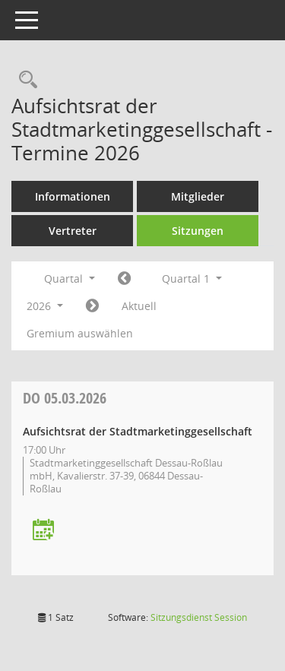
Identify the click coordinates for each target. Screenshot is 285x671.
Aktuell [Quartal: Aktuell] (139, 306)
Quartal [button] (69, 278)
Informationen (72, 196)
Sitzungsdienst (198, 617)
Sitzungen (197, 230)
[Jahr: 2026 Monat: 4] (92, 306)
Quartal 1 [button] (192, 278)
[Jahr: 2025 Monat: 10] (124, 279)
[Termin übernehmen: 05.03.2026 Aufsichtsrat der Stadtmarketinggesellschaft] (43, 531)
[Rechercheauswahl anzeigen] (24, 80)
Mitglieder (197, 196)
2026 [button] (45, 306)
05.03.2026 (64, 398)
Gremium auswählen (80, 333)
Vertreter (73, 230)
